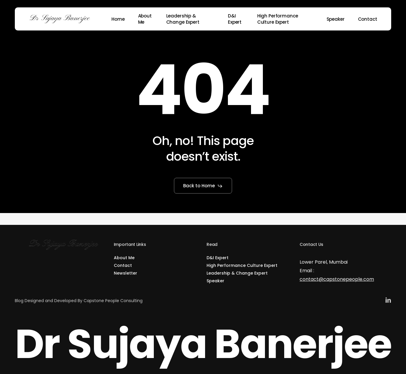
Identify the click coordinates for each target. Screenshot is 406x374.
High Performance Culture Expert (242, 265)
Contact (123, 265)
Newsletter (125, 273)
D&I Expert (217, 257)
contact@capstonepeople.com (337, 279)
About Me (124, 257)
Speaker (215, 280)
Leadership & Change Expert (237, 273)
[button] (203, 186)
